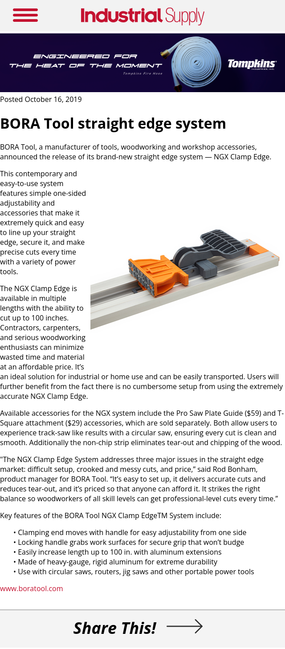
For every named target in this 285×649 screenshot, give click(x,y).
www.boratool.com (31, 588)
